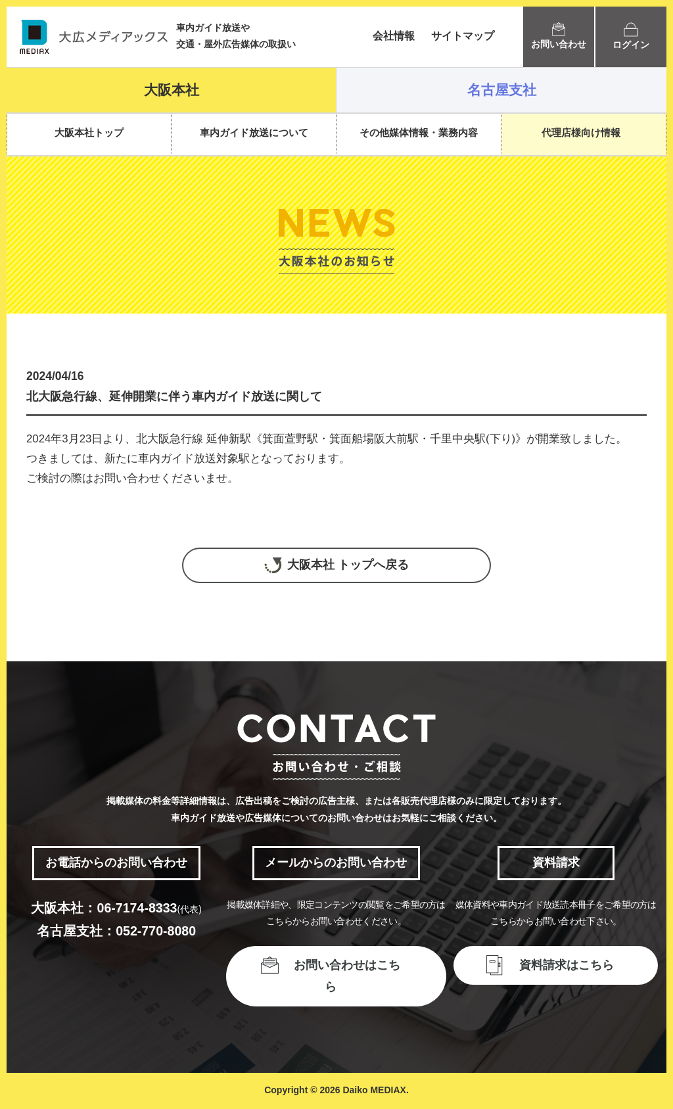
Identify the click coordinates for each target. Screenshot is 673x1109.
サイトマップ (462, 35)
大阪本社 (171, 89)
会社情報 (394, 35)
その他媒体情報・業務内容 (419, 132)
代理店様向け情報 (581, 132)
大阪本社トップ (89, 132)
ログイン (631, 36)
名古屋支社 (501, 89)
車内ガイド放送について (254, 132)
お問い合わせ (558, 35)
